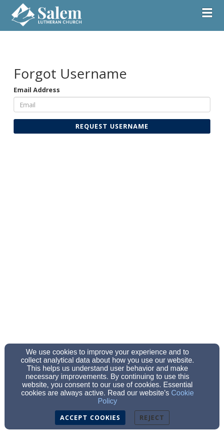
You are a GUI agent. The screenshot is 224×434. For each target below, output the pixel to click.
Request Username (112, 126)
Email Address (37, 89)
